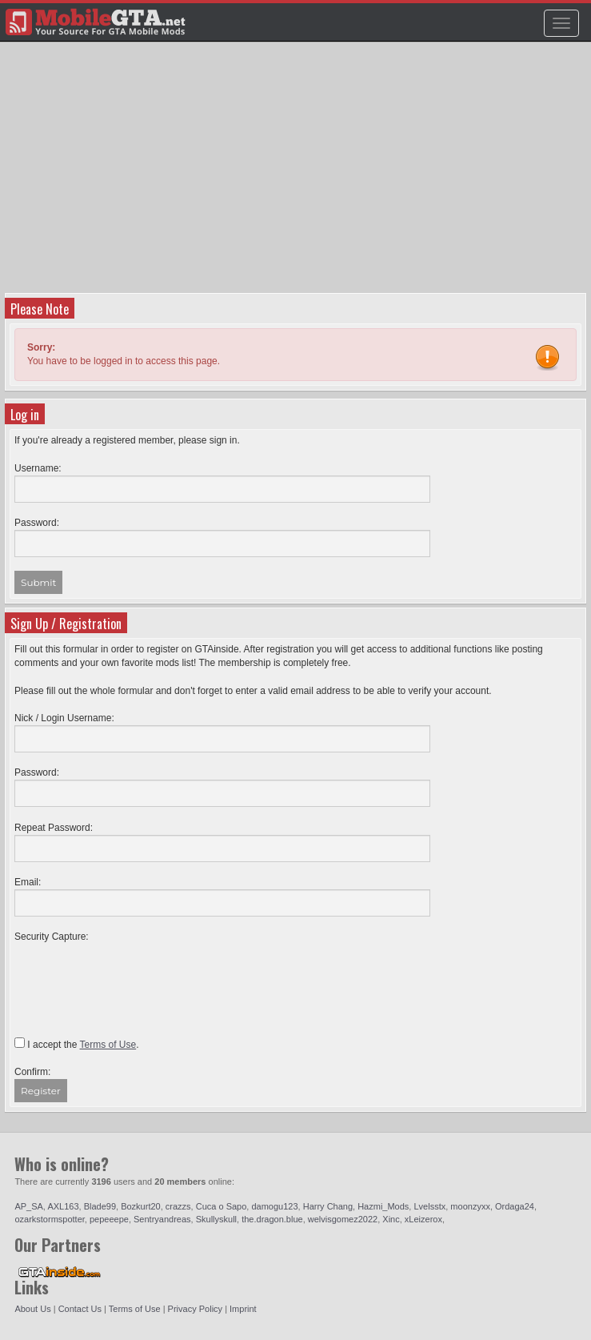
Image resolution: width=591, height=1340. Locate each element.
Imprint (243, 1309)
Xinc (390, 1219)
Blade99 (100, 1206)
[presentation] (136, 975)
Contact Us (80, 1309)
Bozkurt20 (141, 1206)
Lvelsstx (429, 1206)
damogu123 (274, 1206)
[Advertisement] (297, 173)
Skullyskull (216, 1219)
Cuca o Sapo (221, 1206)
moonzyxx (470, 1206)
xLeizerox (423, 1219)
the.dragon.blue (272, 1219)
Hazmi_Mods (383, 1206)
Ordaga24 (514, 1206)
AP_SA (28, 1206)
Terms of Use (135, 1309)
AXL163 (62, 1206)
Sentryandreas (162, 1219)
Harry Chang (328, 1206)
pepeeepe (109, 1219)
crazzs (178, 1206)
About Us (32, 1309)
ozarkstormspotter (49, 1219)
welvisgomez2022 (342, 1219)
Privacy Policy (195, 1309)
